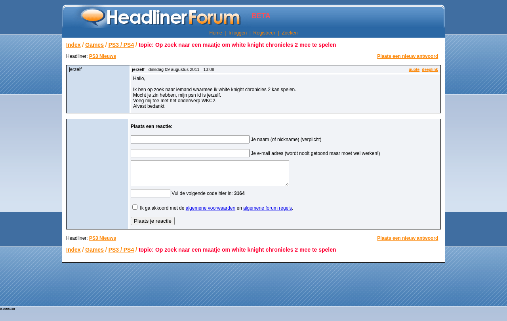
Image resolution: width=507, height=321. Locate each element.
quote (414, 69)
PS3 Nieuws (102, 56)
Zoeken (289, 33)
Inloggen (238, 33)
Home (216, 33)
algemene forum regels (267, 213)
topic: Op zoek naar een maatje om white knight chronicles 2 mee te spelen (237, 45)
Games (94, 45)
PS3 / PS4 (121, 45)
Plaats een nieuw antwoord (407, 56)
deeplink (430, 69)
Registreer (264, 33)
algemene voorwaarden (210, 213)
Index (73, 45)
